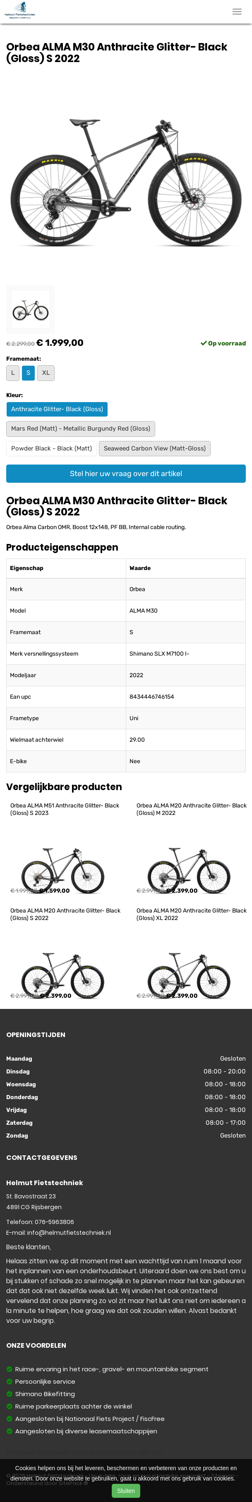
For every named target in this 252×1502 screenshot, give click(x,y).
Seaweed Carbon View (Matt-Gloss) (155, 448)
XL (46, 372)
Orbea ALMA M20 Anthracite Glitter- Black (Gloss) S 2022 (66, 914)
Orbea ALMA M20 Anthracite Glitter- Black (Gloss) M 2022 (192, 809)
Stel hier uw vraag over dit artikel (126, 473)
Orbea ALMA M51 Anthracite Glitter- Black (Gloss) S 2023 (65, 809)
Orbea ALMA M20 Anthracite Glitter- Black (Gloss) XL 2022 (192, 914)
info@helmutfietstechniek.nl (69, 1233)
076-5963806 (54, 1222)
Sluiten (126, 1491)
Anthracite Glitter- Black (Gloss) (57, 409)
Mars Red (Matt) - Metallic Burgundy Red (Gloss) (80, 428)
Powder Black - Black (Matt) (51, 448)
